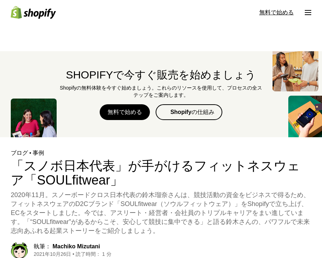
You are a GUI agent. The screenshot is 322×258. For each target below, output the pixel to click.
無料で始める (125, 112)
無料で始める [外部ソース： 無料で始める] (276, 12)
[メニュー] (308, 12)
